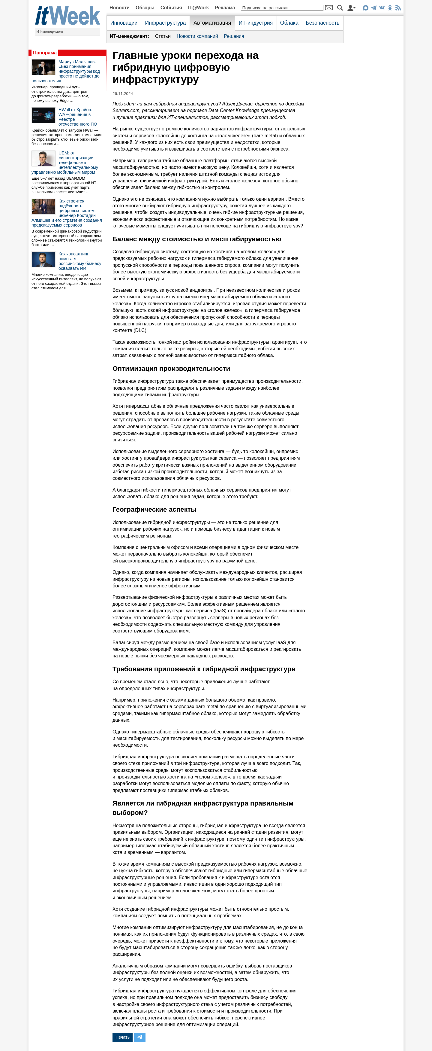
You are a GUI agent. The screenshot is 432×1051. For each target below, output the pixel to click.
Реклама (225, 7)
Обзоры (145, 7)
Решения (234, 36)
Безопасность (322, 23)
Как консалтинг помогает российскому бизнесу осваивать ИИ (79, 261)
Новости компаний (197, 36)
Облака (289, 23)
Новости (120, 7)
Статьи (163, 36)
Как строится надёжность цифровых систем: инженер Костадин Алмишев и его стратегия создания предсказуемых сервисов (67, 213)
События (171, 7)
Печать (123, 1037)
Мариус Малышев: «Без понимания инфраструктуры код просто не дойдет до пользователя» (66, 71)
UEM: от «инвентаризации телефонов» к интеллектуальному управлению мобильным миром (65, 163)
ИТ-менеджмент (50, 31)
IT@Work (198, 7)
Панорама (45, 52)
